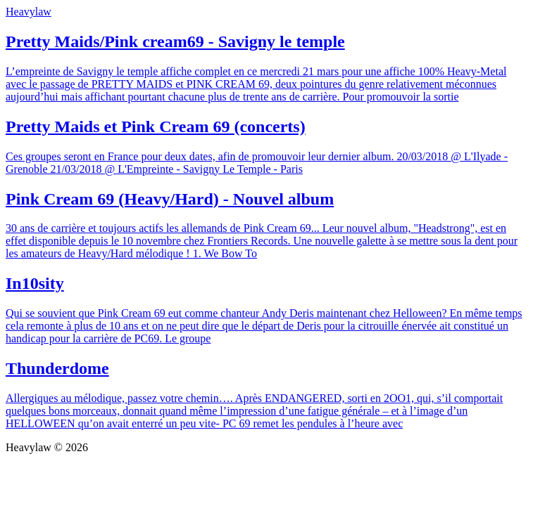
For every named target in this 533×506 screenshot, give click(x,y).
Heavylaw (28, 12)
